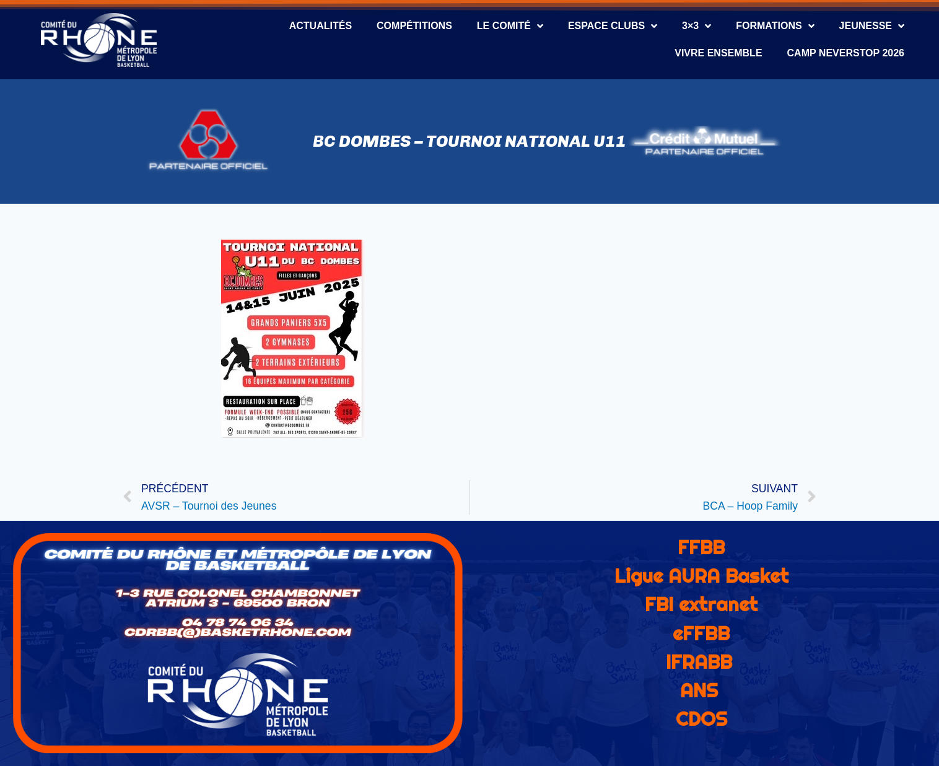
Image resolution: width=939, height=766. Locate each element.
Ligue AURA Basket (701, 576)
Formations (775, 26)
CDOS (701, 719)
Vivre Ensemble (718, 53)
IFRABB (699, 662)
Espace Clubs (612, 26)
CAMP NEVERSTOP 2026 (845, 53)
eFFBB (701, 633)
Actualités (320, 25)
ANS (699, 690)
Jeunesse (871, 26)
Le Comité (510, 26)
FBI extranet (701, 604)
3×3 (696, 26)
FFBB (701, 547)
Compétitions (414, 25)
